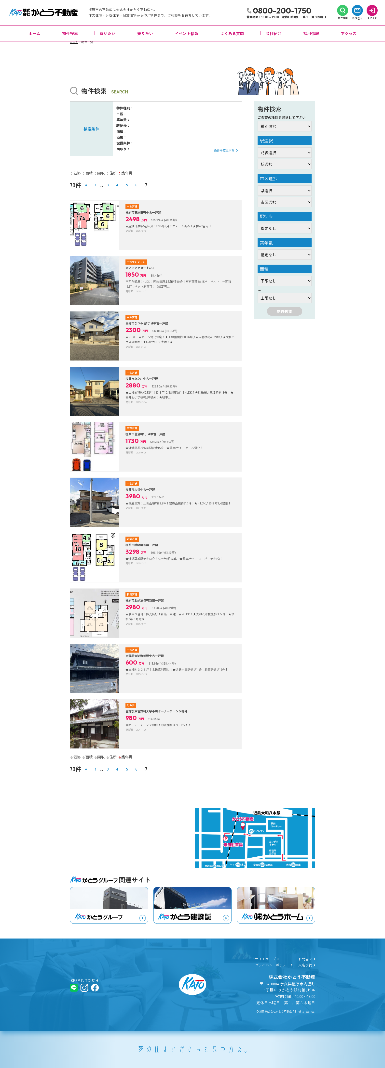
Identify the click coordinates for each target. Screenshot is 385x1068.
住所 (116, 173)
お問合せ (305, 958)
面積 (89, 173)
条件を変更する (224, 150)
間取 (103, 173)
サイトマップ (260, 958)
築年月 (132, 173)
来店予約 (305, 965)
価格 (76, 173)
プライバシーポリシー (268, 965)
